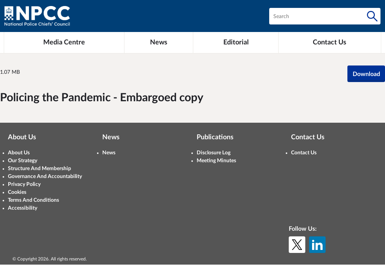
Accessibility (22, 208)
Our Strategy (22, 160)
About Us (19, 152)
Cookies (17, 192)
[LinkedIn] (317, 244)
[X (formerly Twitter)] (297, 244)
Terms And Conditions (33, 200)
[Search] (372, 16)
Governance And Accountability (45, 176)
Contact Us (304, 152)
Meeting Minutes (216, 160)
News (108, 152)
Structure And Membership (39, 168)
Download (366, 74)
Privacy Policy (24, 184)
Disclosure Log (213, 152)
